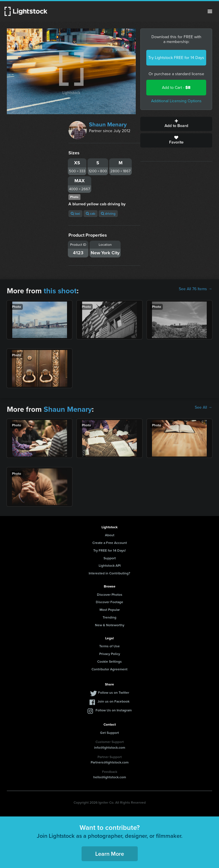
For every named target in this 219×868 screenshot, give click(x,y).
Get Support (109, 732)
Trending (109, 617)
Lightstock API (110, 565)
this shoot (60, 290)
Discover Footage (109, 602)
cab (90, 213)
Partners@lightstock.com (110, 762)
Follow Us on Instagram (114, 710)
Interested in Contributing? (109, 573)
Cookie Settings (109, 661)
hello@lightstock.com (109, 777)
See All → (203, 407)
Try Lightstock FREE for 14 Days (176, 58)
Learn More (109, 853)
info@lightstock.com (109, 747)
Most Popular (110, 609)
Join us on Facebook (113, 701)
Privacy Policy (109, 653)
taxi (75, 213)
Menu (209, 11)
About (109, 535)
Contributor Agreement (109, 669)
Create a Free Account (109, 542)
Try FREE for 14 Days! (109, 550)
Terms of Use (109, 646)
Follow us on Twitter (113, 692)
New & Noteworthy (109, 625)
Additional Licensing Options (176, 101)
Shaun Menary (108, 124)
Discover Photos (109, 594)
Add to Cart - (176, 88)
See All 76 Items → (195, 289)
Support (110, 558)
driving (108, 213)
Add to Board (176, 124)
